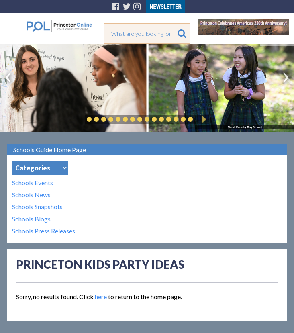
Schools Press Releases (43, 231)
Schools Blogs (31, 219)
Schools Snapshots (37, 206)
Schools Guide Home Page (49, 149)
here (101, 296)
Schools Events (32, 182)
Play (202, 119)
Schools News (31, 194)
